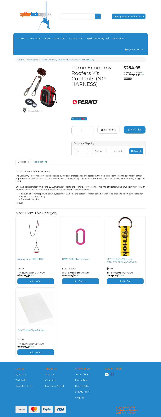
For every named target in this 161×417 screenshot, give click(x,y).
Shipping (79, 397)
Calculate (136, 151)
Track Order (21, 380)
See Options (80, 281)
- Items (127, 16)
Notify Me (108, 129)
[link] (112, 374)
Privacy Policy (82, 380)
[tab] (23, 162)
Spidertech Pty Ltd (98, 38)
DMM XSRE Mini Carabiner (76, 259)
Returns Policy (82, 386)
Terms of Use (81, 374)
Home (21, 38)
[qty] (81, 151)
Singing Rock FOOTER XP (30, 259)
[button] (135, 130)
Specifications (40, 162)
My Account (21, 374)
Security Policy (82, 392)
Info (142, 74)
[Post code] (118, 151)
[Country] (99, 151)
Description (23, 162)
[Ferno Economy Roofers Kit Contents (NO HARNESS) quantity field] (82, 130)
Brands (118, 38)
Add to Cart (35, 281)
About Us (59, 38)
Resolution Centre (24, 386)
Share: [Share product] (79, 119)
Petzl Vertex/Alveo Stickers (31, 330)
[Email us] (107, 374)
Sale (47, 38)
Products (35, 38)
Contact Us (76, 38)
